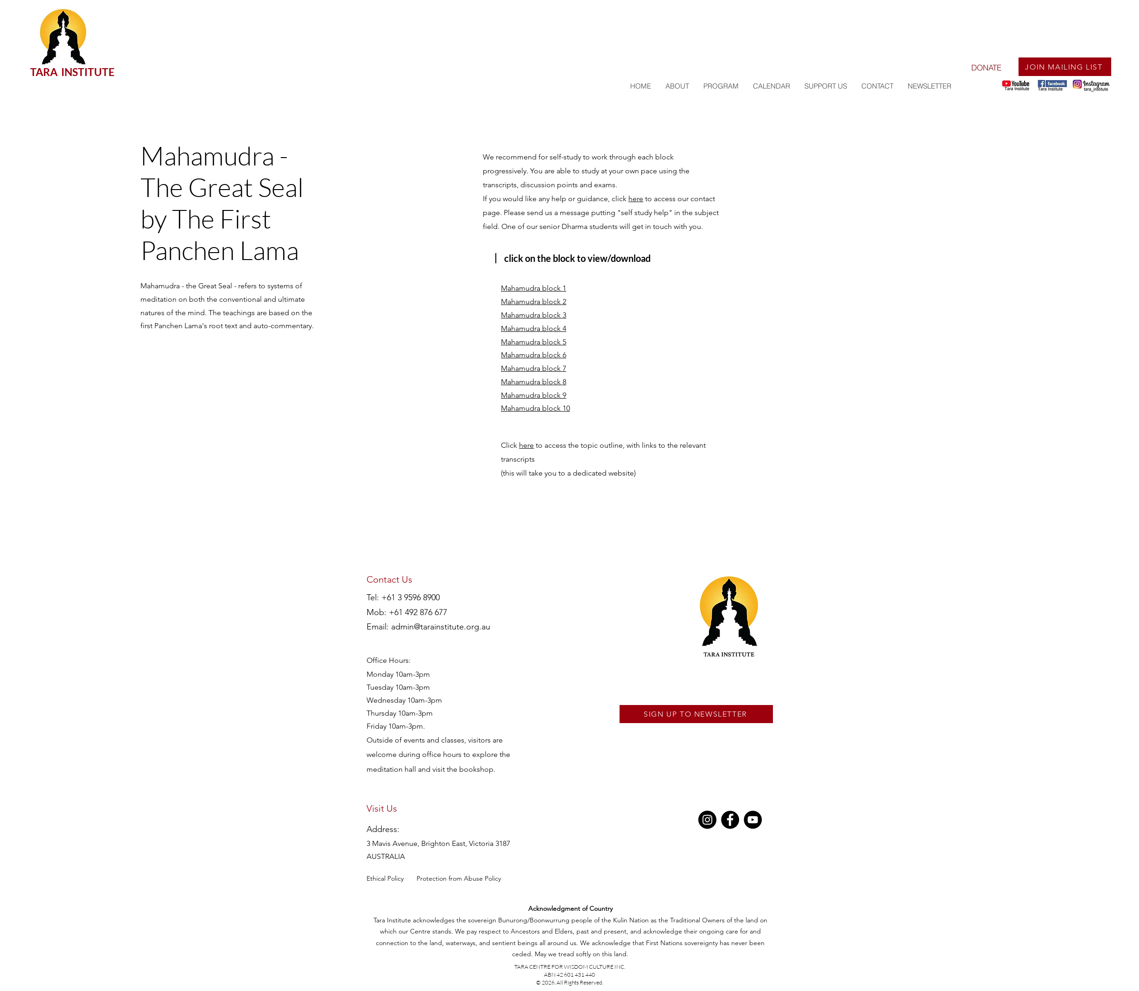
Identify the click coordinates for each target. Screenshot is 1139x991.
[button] (721, 86)
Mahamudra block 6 (533, 354)
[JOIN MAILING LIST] (1065, 66)
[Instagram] (707, 820)
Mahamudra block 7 (533, 368)
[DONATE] (986, 67)
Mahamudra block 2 (533, 301)
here (635, 198)
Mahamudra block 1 (533, 288)
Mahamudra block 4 (533, 328)
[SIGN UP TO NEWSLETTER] (696, 714)
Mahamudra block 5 (533, 341)
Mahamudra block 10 (535, 408)
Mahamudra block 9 (533, 395)
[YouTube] (753, 820)
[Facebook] (730, 820)
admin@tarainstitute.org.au (440, 627)
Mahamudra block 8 (533, 381)
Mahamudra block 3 (533, 315)
